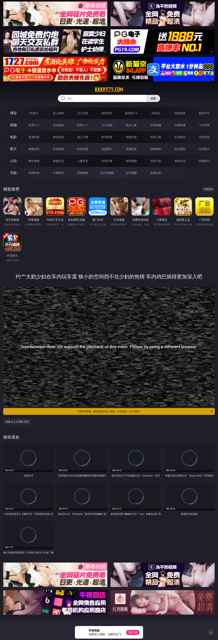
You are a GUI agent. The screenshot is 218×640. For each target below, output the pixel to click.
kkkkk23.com (109, 89)
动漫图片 (107, 149)
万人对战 (82, 113)
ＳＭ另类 (204, 125)
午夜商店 (58, 173)
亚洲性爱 (34, 137)
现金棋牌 (180, 113)
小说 (13, 160)
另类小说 (155, 161)
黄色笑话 (180, 161)
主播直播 (180, 125)
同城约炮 (34, 173)
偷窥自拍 (34, 149)
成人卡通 (82, 137)
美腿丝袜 (131, 149)
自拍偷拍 (58, 125)
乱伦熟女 (180, 137)
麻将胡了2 (131, 113)
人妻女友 (82, 161)
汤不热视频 (107, 173)
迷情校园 (131, 161)
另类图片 (204, 149)
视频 (13, 125)
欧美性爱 (107, 137)
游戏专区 (107, 113)
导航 (13, 172)
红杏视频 (131, 173)
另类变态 (204, 137)
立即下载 (133, 632)
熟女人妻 (131, 125)
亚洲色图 (58, 149)
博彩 (13, 113)
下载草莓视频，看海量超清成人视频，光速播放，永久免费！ (145, 411)
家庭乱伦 (58, 161)
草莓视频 (82, 173)
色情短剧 (155, 173)
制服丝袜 (131, 137)
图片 (13, 149)
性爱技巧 (204, 161)
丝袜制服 (155, 125)
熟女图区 (180, 149)
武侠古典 (107, 161)
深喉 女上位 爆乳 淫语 (17, 421)
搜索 (153, 98)
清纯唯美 (155, 149)
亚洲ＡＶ (34, 125)
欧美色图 (82, 149)
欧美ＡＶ (82, 125)
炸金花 (156, 113)
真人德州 (58, 113)
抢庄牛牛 (204, 113)
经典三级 (155, 137)
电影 (13, 137)
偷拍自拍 (58, 137)
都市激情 (34, 161)
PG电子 (33, 113)
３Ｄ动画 (107, 125)
